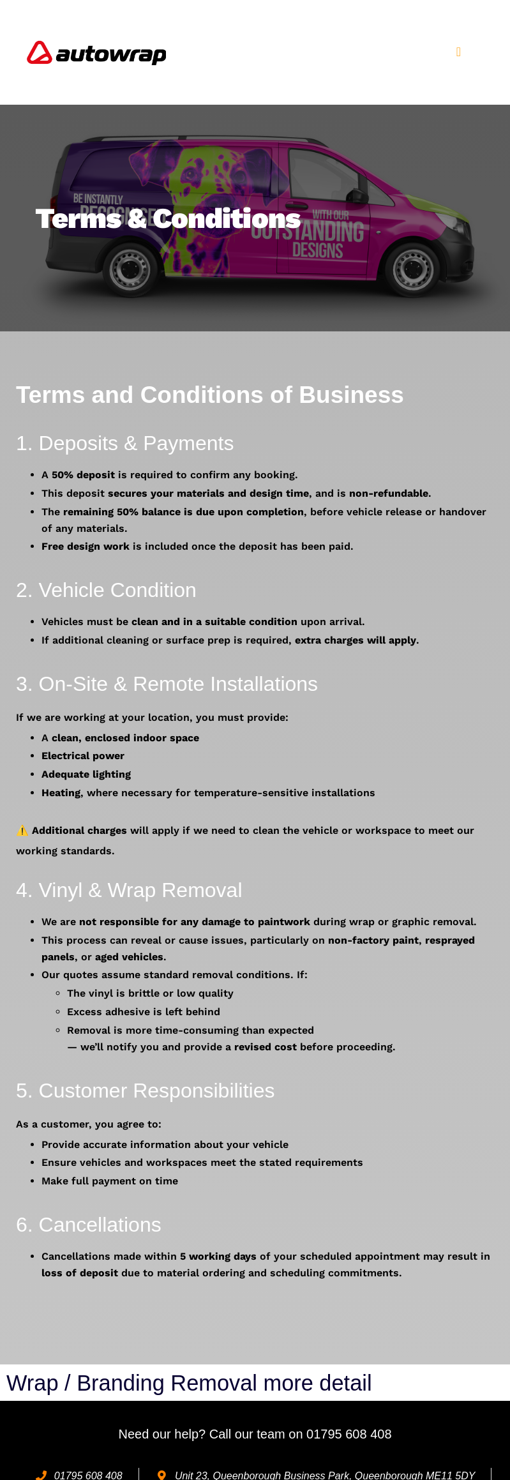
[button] (458, 51)
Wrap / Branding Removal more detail (203, 1383)
